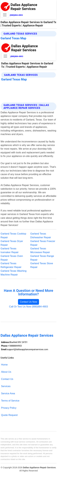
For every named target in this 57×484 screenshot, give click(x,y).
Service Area (8, 393)
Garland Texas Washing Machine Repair (13, 272)
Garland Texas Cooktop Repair (13, 235)
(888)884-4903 (16, 15)
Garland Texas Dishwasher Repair (40, 235)
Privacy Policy (8, 407)
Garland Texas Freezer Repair (42, 243)
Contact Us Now (28, 302)
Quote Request (9, 415)
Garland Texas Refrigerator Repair (11, 265)
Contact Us (7, 379)
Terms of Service (10, 400)
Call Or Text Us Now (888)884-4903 (28, 306)
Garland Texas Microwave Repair (40, 250)
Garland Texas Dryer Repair (12, 243)
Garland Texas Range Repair (42, 258)
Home (4, 364)
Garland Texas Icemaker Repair (10, 250)
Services (5, 386)
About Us (6, 371)
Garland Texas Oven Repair (12, 258)
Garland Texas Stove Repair (41, 265)
